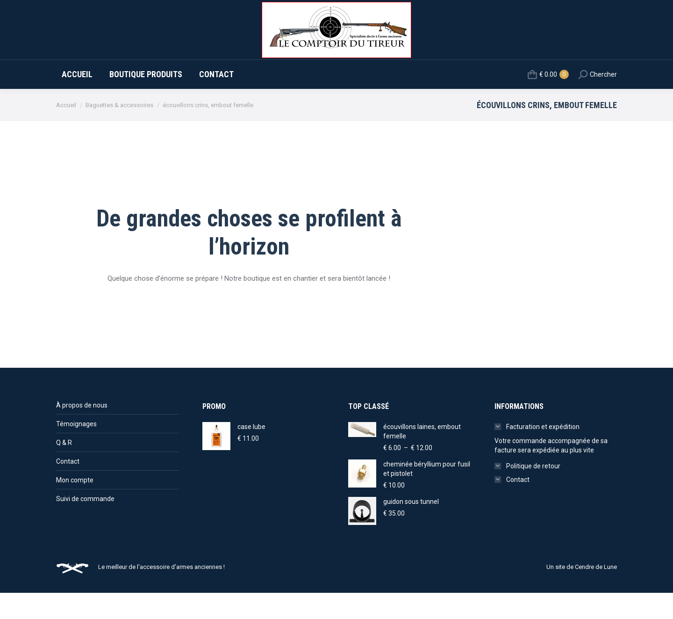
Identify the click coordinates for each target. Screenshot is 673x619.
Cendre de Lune (596, 593)
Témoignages (76, 450)
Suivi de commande (85, 525)
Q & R (64, 469)
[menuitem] (77, 100)
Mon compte (74, 506)
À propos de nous (81, 431)
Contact (67, 487)
